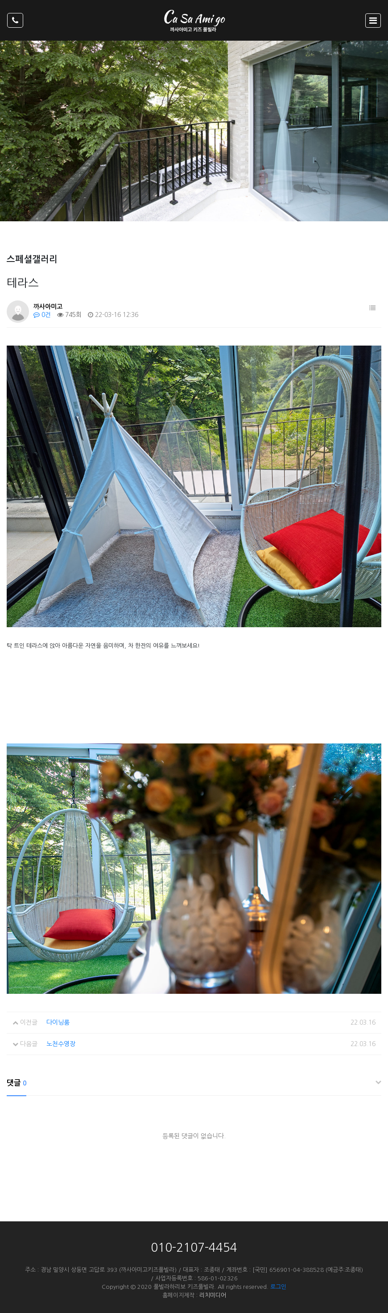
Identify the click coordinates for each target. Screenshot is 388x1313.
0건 (42, 315)
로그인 (278, 1287)
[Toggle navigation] (373, 20)
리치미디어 (212, 1295)
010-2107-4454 (194, 1248)
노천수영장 (60, 1044)
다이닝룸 (58, 1022)
